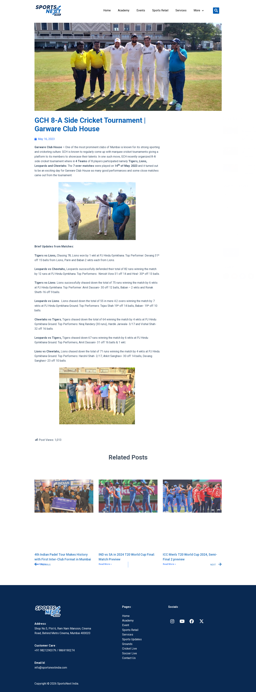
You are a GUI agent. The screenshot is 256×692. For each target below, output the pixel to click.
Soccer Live (129, 653)
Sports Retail (160, 10)
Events (141, 10)
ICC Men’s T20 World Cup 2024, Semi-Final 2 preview (200, 169)
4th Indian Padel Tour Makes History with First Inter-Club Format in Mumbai (201, 133)
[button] (216, 10)
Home (107, 10)
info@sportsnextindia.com (50, 667)
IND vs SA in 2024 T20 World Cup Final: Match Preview (200, 152)
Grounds (127, 644)
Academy (123, 10)
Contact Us (129, 658)
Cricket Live (129, 648)
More (199, 10)
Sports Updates (132, 639)
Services (180, 10)
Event (125, 625)
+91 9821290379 (45, 650)
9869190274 (67, 650)
